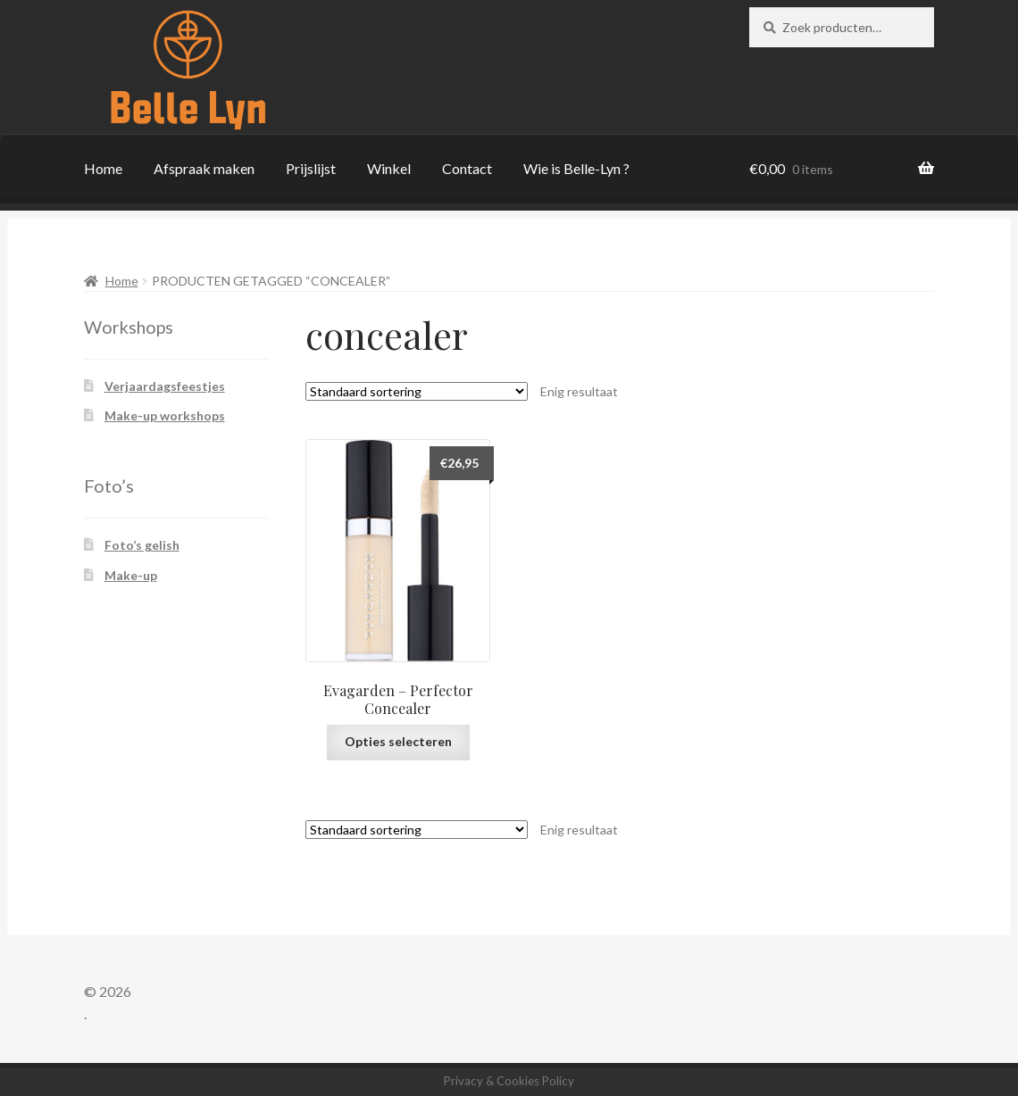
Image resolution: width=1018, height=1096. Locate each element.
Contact (467, 168)
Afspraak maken (204, 168)
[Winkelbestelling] (416, 391)
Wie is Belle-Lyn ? (576, 168)
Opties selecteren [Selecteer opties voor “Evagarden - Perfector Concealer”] (398, 741)
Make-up (130, 575)
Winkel (389, 168)
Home (103, 168)
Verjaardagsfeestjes (164, 386)
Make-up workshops (164, 415)
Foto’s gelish (141, 544)
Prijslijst (311, 168)
